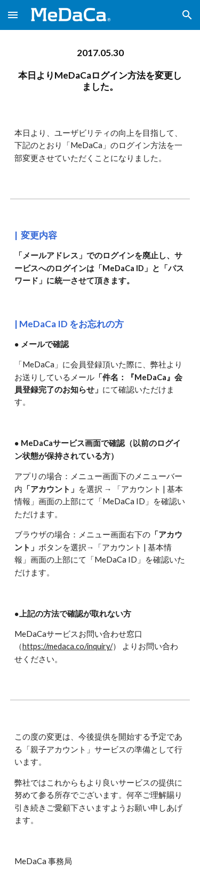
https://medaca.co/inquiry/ (67, 646)
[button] (13, 14)
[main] (100, 70)
